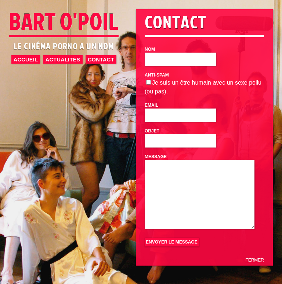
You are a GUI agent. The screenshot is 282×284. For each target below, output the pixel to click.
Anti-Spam (157, 75)
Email (151, 105)
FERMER (254, 260)
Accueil (26, 59)
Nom (150, 49)
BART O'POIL (64, 20)
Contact (101, 59)
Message (156, 156)
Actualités (63, 59)
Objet (152, 131)
